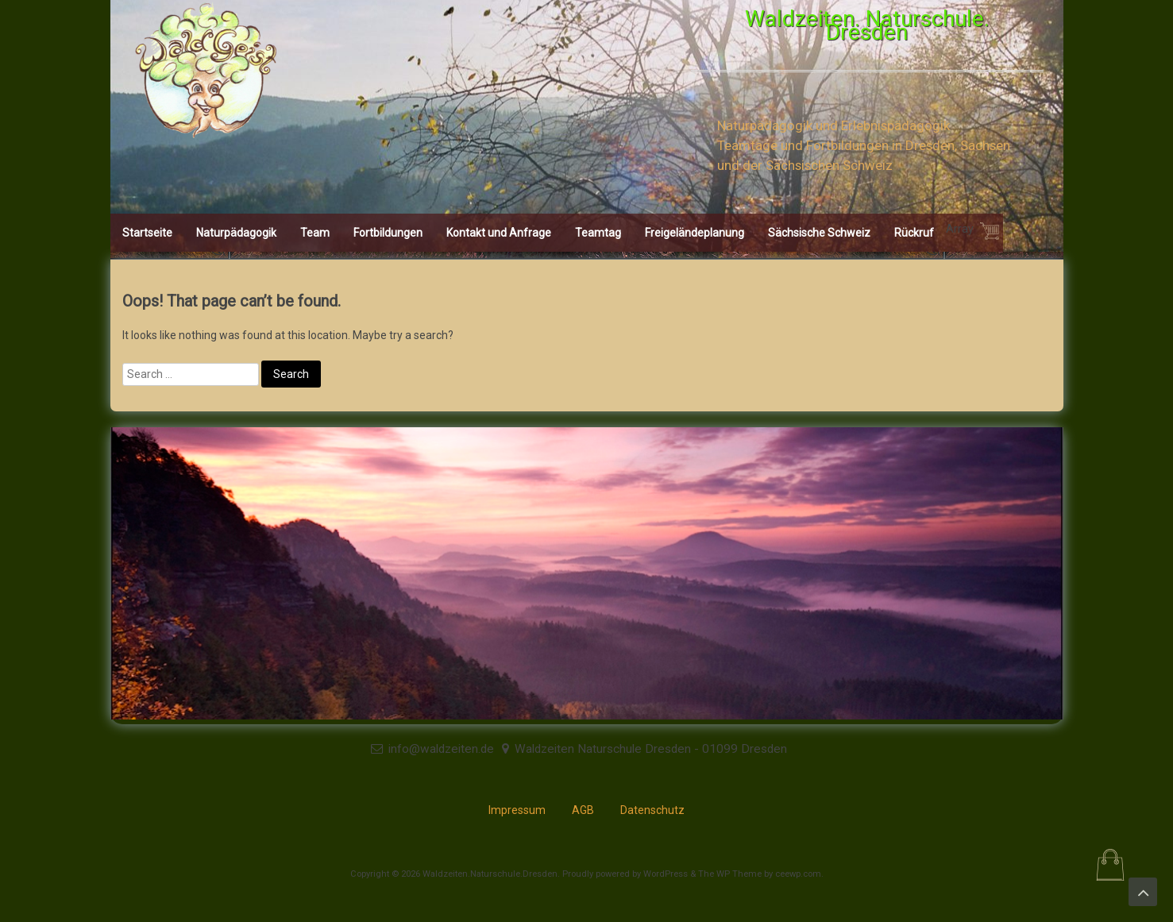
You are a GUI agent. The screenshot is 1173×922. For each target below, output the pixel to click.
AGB (583, 810)
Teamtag (598, 232)
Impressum (517, 810)
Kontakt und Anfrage (498, 232)
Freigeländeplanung (694, 232)
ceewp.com (798, 874)
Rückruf (914, 232)
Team (315, 232)
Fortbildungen (388, 232)
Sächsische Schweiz (819, 232)
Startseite (147, 232)
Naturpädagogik (236, 232)
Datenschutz (652, 810)
